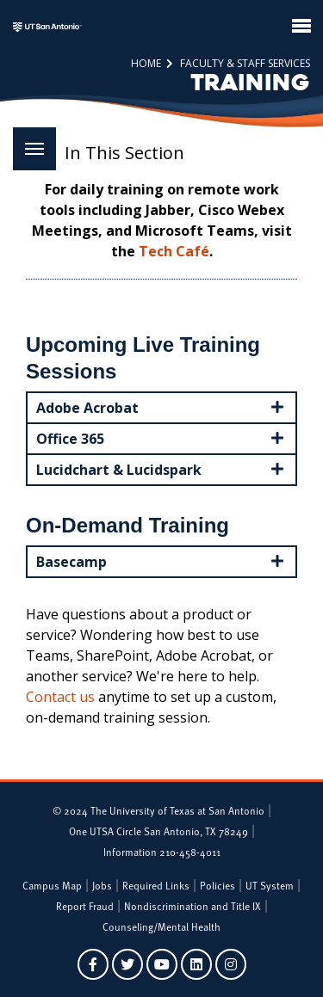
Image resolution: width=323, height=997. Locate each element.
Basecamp (161, 561)
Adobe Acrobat (161, 407)
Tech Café (174, 251)
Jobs (102, 885)
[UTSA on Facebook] (93, 964)
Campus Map (52, 885)
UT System (269, 885)
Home (146, 63)
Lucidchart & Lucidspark (161, 468)
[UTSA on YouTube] (161, 964)
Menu (28, 139)
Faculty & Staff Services (243, 63)
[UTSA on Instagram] (230, 964)
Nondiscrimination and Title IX (192, 906)
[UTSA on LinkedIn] (196, 964)
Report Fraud (85, 906)
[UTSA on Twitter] (127, 964)
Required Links (155, 885)
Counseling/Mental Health (161, 926)
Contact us (60, 696)
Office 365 (161, 438)
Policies (217, 885)
